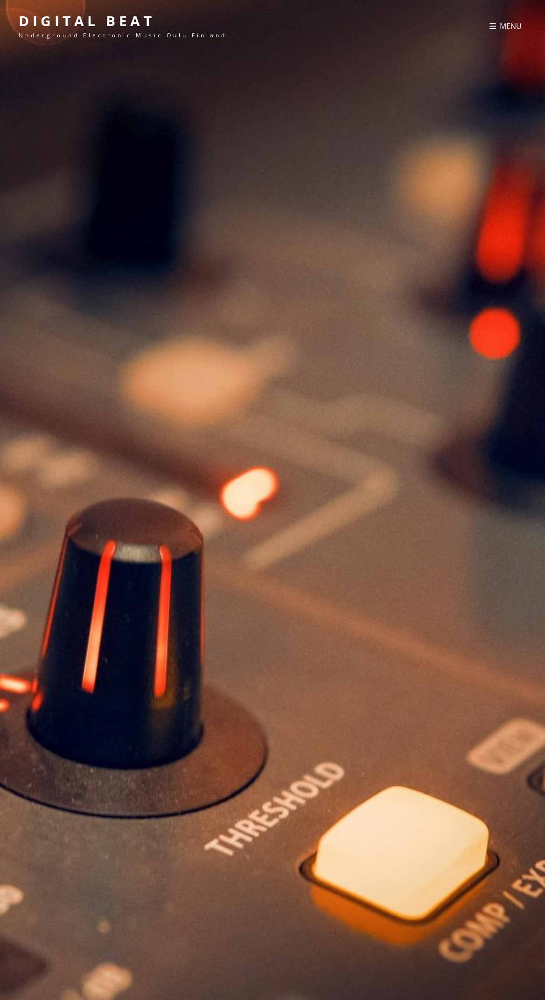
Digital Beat (87, 20)
